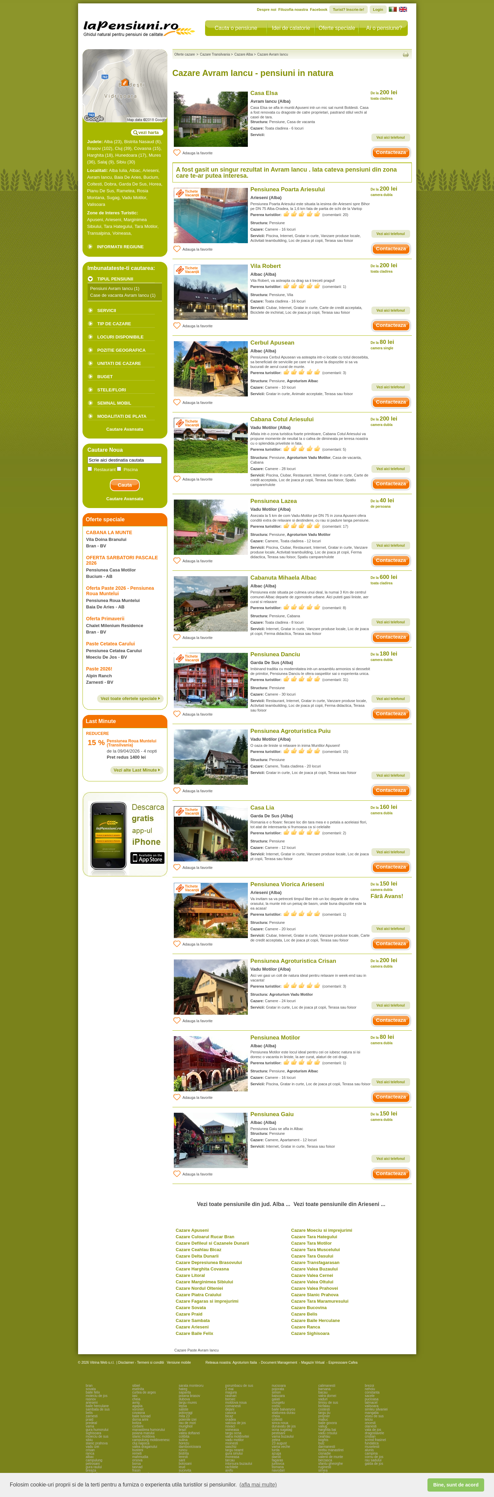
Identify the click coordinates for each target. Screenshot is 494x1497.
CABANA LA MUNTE (109, 532)
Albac (135, 170)
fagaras (277, 1460)
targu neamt (234, 1450)
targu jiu (324, 1413)
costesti (324, 1409)
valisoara (372, 1406)
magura (231, 1392)
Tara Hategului (118, 226)
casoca (230, 1413)
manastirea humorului (148, 1430)
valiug (322, 1426)
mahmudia (140, 1457)
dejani (230, 1409)
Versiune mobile (178, 1362)
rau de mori (187, 1423)
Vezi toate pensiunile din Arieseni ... (339, 1204)
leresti (183, 1457)
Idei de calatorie (291, 28)
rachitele (231, 1467)
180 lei (384, 656)
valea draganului (144, 1447)
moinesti (231, 1443)
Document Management (279, 1362)
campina (371, 1453)
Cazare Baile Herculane (315, 1320)
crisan (90, 1450)
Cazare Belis (304, 1314)
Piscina (127, 469)
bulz (321, 1443)
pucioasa (372, 1399)
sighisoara (94, 1433)
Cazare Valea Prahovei (314, 1288)
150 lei (384, 886)
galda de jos (374, 1463)
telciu (369, 1419)
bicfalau (324, 1406)
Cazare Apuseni (192, 1230)
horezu (184, 1443)
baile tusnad (141, 1416)
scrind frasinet (375, 1440)
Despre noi (266, 9)
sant (182, 1460)
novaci (230, 1426)
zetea (276, 1440)
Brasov (94, 148)
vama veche (281, 1447)
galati (276, 1399)
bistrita (184, 1453)
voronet (138, 1409)
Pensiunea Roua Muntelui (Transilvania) (132, 743)
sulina (183, 1440)
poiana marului (143, 1433)
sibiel (136, 1385)
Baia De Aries (127, 177)
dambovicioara (190, 1447)
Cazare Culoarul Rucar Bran (205, 1236)
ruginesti (324, 1467)
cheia (136, 1399)
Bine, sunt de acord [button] (456, 1485)
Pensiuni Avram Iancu (111, 288)
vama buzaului (283, 1436)
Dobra (110, 184)
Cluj (118, 148)
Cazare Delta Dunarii (197, 1256)
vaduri (323, 1399)
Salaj (102, 161)
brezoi (369, 1385)
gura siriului (234, 1453)
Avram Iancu (99, 177)
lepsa (183, 1406)
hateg (183, 1389)
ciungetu (278, 1402)
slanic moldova (143, 1436)
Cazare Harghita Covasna (202, 1269)
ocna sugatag (282, 1430)
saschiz (231, 1447)
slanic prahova (97, 1443)
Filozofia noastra (293, 9)
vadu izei (92, 1447)
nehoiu (370, 1389)
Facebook (318, 9)
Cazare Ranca (305, 1327)
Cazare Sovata (191, 1307)
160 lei (384, 809)
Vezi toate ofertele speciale (130, 698)
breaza (91, 1470)
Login (378, 9)
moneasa (232, 1457)
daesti (276, 1457)
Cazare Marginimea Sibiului (204, 1282)
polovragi (186, 1413)
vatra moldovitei (237, 1436)
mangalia (372, 1413)
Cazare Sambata (193, 1320)
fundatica (372, 1443)
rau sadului (373, 1460)
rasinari (231, 1396)
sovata (91, 1389)
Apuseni (95, 219)
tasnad (137, 1467)
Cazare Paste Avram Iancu (197, 1350)
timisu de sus (328, 1402)
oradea (230, 1419)
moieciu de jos (97, 1396)
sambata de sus (98, 1409)
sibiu (89, 1440)
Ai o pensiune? (384, 28)
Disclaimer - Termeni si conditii (141, 1362)
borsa (136, 1463)
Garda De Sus (133, 184)
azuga (276, 1453)
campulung (94, 1460)
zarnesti (92, 1416)
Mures (155, 155)
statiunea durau (283, 1413)
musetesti (372, 1447)
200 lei (384, 94)
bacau (323, 1392)
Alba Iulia (118, 170)
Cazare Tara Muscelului (315, 1249)
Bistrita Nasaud (139, 141)
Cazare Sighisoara (310, 1333)
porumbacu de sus (239, 1385)
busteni (137, 1450)
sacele (370, 1396)
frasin (136, 1470)
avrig (136, 1402)
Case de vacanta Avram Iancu (119, 295)
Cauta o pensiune (236, 28)
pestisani (278, 1433)
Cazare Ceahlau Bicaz (198, 1249)
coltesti (277, 1419)
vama (90, 1426)
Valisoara (96, 204)
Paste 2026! (99, 669)
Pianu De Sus (100, 190)
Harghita (95, 155)
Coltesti (94, 184)
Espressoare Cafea (343, 1362)
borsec (230, 1399)
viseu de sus (374, 1416)
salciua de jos (235, 1423)
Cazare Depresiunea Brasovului (209, 1262)
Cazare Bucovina (309, 1307)
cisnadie (324, 1453)
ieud (182, 1467)
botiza (137, 1423)
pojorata (278, 1389)
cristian (370, 1436)
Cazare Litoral (190, 1275)
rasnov (91, 1399)
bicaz (229, 1416)
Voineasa (121, 233)
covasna (138, 1413)
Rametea (125, 190)
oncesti (370, 1423)
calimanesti (326, 1385)
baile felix (93, 1392)
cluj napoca (141, 1443)
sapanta (185, 1392)
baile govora (327, 1423)
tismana (278, 1467)
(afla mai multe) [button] (258, 1485)
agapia (137, 1406)
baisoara (278, 1396)
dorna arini (140, 1419)
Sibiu (121, 161)
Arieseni (151, 170)
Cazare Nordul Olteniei (199, 1288)
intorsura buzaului (238, 1463)
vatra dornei (327, 1396)
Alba (108, 141)
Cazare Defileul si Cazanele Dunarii (212, 1243)
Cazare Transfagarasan (315, 1262)
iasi (135, 1396)
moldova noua (236, 1402)
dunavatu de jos (284, 1426)
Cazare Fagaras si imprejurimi (207, 1301)
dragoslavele (374, 1433)
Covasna (142, 148)
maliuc (323, 1419)
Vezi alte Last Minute (137, 770)
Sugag (113, 197)
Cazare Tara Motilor (311, 1243)
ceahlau (324, 1436)
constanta (372, 1392)
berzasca (325, 1460)
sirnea (323, 1470)
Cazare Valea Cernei (312, 1275)
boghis (323, 1440)
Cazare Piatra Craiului (198, 1294)
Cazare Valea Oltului (312, 1282)
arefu (229, 1470)
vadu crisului (327, 1433)
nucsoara (279, 1385)
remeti (137, 1453)
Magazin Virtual (313, 1362)
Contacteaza (391, 152)
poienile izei (188, 1419)
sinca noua (280, 1423)
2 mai (229, 1389)
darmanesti (326, 1447)
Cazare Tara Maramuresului (320, 1301)
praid (89, 1419)
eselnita (138, 1389)
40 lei (382, 502)
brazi (182, 1430)
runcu (183, 1450)
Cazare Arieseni (192, 1327)
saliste (183, 1409)
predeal (91, 1423)
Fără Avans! (387, 896)
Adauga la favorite (192, 152)
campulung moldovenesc (151, 1440)
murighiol (186, 1426)
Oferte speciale (336, 28)
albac (90, 1457)
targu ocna (233, 1433)
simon (276, 1392)
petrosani (93, 1463)
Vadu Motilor (134, 197)
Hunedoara (126, 155)
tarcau (230, 1460)
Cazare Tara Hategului (314, 1236)
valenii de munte (330, 1457)
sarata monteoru (191, 1385)
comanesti (233, 1406)
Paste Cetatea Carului (110, 643)
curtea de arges (144, 1392)
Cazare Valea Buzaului (314, 1269)
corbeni (138, 1426)
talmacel (371, 1402)
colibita (184, 1436)
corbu (276, 1406)
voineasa (232, 1430)
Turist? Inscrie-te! (348, 9)
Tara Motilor (145, 226)
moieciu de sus (97, 1436)
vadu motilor (234, 1440)
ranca (90, 1453)
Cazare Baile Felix (195, 1333)
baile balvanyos (283, 1409)
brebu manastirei (331, 1450)
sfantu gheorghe (330, 1463)
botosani (185, 1463)
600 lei (384, 579)
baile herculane (97, 1406)
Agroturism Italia (245, 1362)
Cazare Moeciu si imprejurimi (321, 1230)
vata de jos (373, 1430)
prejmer (324, 1416)
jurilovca (278, 1463)
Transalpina (98, 233)
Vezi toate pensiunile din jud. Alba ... (243, 1204)
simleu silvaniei (376, 1409)
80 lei (382, 344)
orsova (137, 1460)
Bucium (150, 177)
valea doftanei (189, 1433)
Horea (155, 184)
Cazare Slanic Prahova (315, 1294)
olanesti (371, 1426)
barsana (324, 1389)
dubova (184, 1399)
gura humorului (97, 1430)
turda (276, 1450)
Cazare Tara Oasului (312, 1256)
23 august (279, 1443)
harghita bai (327, 1430)
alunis (369, 1450)
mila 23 (184, 1416)
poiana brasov (189, 1396)
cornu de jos (374, 1457)
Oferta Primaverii (105, 618)
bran (89, 1385)
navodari (278, 1470)
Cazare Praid (189, 1314)
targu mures (188, 1402)
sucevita (185, 1470)
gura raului (94, 1467)
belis (89, 1413)
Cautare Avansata (124, 429)
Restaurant (102, 469)
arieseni (92, 1402)
